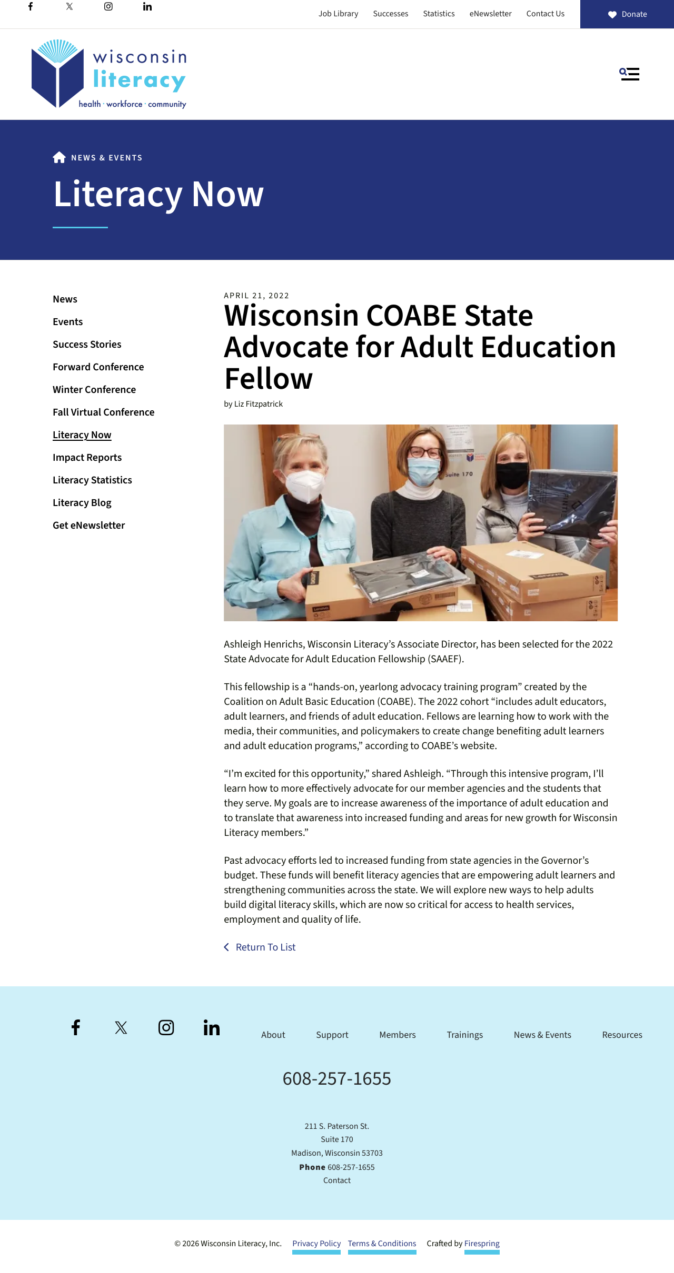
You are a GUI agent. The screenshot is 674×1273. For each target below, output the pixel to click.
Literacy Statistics (92, 480)
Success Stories (87, 344)
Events (68, 322)
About (273, 1035)
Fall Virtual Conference (104, 412)
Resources (622, 1035)
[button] (629, 74)
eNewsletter (491, 14)
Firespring (482, 1244)
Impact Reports (87, 457)
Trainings (465, 1035)
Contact (337, 1181)
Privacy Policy (316, 1244)
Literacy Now (82, 435)
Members (397, 1035)
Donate (627, 15)
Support (332, 1035)
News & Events (107, 158)
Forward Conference (98, 367)
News (65, 299)
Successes (390, 14)
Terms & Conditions (382, 1244)
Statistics (439, 14)
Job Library (339, 14)
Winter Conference (94, 389)
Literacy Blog (82, 503)
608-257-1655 (337, 1079)
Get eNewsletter (89, 525)
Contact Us (545, 14)
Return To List (265, 947)
